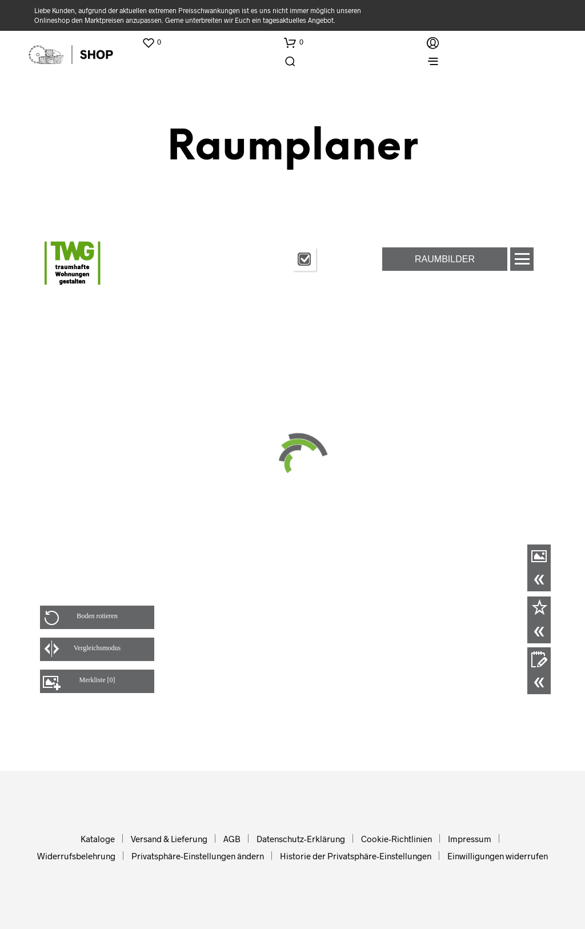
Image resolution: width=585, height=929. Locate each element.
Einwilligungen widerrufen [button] (497, 856)
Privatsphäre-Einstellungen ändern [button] (197, 856)
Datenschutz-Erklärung (301, 839)
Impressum (469, 839)
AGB (232, 839)
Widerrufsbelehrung (76, 856)
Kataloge (98, 839)
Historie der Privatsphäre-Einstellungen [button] (355, 856)
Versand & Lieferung (169, 839)
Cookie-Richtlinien (396, 839)
